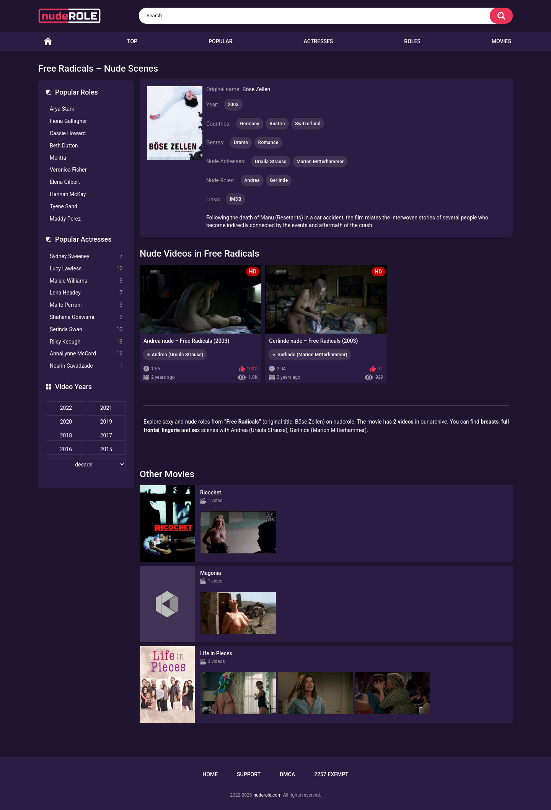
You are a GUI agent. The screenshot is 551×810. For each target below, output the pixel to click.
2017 (106, 435)
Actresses (318, 41)
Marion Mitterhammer (320, 161)
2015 (106, 449)
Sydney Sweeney (86, 256)
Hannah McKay (68, 194)
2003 (233, 104)
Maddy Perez (65, 219)
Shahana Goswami (86, 317)
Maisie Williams (86, 281)
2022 (66, 408)
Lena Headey (86, 293)
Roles (412, 41)
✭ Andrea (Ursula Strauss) (175, 354)
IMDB (235, 199)
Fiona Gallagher (68, 121)
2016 (66, 449)
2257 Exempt (331, 774)
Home (47, 41)
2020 (66, 422)
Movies (501, 41)
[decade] (86, 464)
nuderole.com (267, 795)
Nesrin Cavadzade (86, 366)
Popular (220, 41)
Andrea (252, 180)
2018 (66, 435)
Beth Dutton (64, 145)
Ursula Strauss (270, 161)
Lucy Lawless (86, 268)
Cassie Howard (68, 133)
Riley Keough (86, 342)
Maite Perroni (86, 305)
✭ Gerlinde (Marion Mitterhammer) (309, 354)
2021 (106, 408)
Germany (249, 123)
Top (132, 41)
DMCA (287, 774)
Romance (268, 142)
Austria (277, 123)
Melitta (58, 158)
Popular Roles (76, 92)
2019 (106, 422)
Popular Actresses (83, 239)
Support (249, 774)
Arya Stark (62, 109)
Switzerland (307, 123)
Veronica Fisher (68, 170)
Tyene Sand (63, 206)
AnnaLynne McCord (86, 353)
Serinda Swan (86, 329)
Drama (241, 142)
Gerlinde (279, 180)
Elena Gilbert (65, 182)
